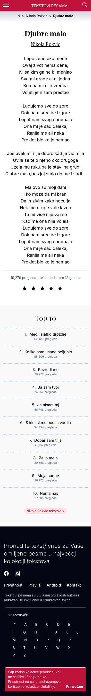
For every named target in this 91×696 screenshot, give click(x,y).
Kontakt (74, 585)
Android (54, 585)
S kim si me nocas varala (48, 422)
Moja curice (48, 475)
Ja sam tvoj (48, 387)
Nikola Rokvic (45, 44)
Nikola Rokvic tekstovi (43, 511)
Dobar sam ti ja (48, 440)
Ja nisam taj (48, 404)
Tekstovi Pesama (49, 5)
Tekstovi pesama (17, 595)
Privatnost (13, 585)
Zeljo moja (48, 458)
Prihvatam (74, 686)
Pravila (34, 585)
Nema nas (49, 493)
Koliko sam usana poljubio (48, 351)
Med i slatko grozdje (47, 334)
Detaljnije (48, 686)
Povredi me (48, 369)
